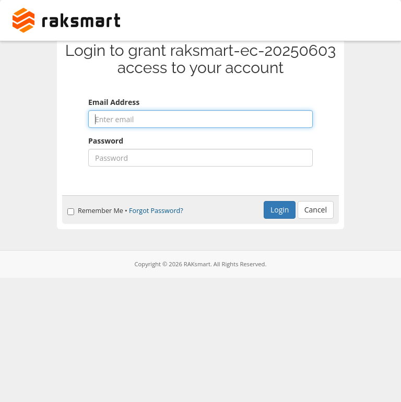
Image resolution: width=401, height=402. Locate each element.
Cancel (315, 210)
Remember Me (95, 210)
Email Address (113, 102)
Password (105, 141)
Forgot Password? (156, 210)
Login (279, 210)
